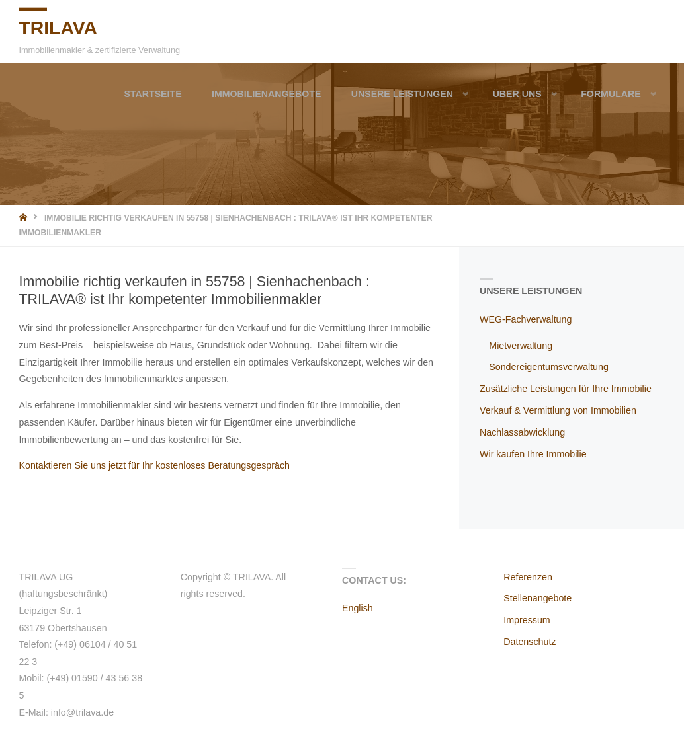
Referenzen (527, 577)
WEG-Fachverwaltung (526, 319)
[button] (454, 94)
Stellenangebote (537, 598)
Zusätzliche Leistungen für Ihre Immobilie (566, 388)
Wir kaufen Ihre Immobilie (533, 454)
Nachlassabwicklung (522, 432)
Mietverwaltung (520, 345)
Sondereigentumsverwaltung (549, 367)
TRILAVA (58, 27)
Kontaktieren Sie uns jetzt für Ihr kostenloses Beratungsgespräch (154, 465)
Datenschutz (529, 641)
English (357, 608)
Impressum (526, 620)
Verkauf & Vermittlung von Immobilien (558, 410)
